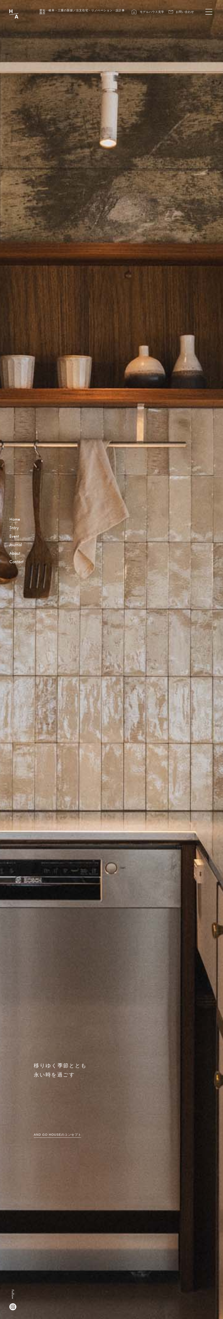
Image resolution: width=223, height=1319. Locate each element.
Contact (16, 561)
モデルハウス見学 (152, 11)
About (14, 553)
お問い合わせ (185, 11)
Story (14, 528)
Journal (15, 544)
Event (14, 536)
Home (14, 519)
